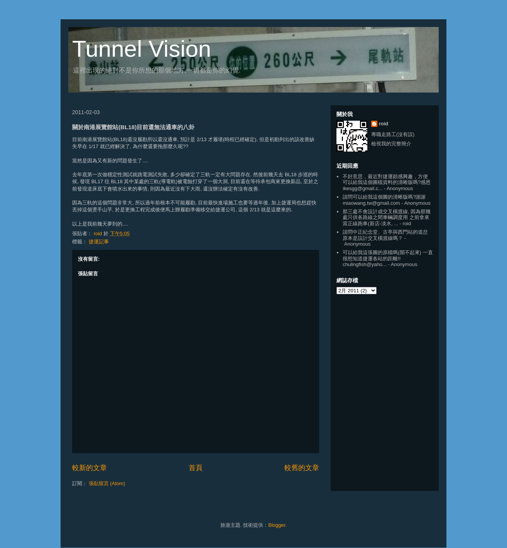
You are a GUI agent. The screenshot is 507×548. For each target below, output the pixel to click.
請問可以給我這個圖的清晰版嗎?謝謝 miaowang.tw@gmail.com (384, 200)
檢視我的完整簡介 (391, 144)
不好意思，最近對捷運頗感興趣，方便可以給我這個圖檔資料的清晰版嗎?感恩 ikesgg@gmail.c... (387, 182)
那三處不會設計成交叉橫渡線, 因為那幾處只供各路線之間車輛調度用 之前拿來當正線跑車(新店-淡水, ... (387, 217)
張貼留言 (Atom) (107, 483)
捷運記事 (99, 241)
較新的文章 (89, 468)
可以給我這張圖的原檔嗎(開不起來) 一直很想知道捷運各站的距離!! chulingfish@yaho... (388, 258)
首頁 (196, 468)
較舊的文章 (301, 468)
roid (384, 123)
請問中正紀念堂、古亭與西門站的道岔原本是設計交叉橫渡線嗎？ (385, 235)
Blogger (276, 525)
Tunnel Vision (141, 49)
